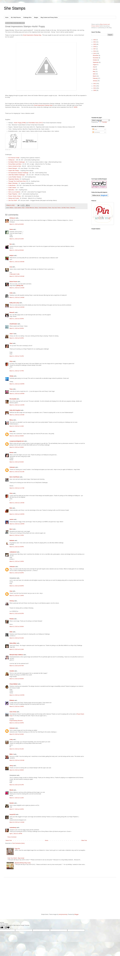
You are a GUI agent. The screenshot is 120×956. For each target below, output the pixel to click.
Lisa (11, 267)
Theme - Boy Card (52, 207)
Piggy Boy (17, 848)
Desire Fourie (13, 281)
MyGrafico (11, 189)
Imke (11, 431)
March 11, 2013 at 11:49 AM (17, 297)
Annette (12, 671)
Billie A (11, 754)
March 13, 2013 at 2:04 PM (17, 723)
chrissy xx (12, 218)
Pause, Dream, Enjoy (14, 196)
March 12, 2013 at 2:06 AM (17, 436)
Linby (11, 739)
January (95, 80)
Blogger (76, 914)
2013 (94, 53)
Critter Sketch (12, 187)
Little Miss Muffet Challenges (16, 174)
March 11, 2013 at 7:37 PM (17, 371)
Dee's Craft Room (14, 477)
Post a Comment (12, 837)
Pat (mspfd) (13, 399)
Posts (95, 129)
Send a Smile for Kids (14, 166)
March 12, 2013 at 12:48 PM (17, 524)
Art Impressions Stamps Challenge (18, 172)
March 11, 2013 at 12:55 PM (17, 307)
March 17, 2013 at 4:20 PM (17, 809)
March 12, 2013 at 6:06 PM (17, 586)
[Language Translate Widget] (100, 120)
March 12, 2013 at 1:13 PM (17, 535)
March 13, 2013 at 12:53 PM (17, 695)
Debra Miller (13, 643)
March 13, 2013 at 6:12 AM (17, 649)
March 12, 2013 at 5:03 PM (17, 572)
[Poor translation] (7, 927)
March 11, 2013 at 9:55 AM (17, 250)
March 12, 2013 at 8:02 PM (17, 613)
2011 (94, 86)
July (94, 67)
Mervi (11, 529)
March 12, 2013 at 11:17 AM (17, 488)
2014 (94, 51)
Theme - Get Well (61, 207)
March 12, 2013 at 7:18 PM (17, 595)
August (95, 64)
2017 (94, 49)
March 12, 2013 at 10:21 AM (17, 471)
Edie (11, 508)
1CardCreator (13, 324)
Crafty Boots (12, 185)
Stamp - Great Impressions (41, 207)
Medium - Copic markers (15, 207)
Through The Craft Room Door (17, 181)
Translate (102, 122)
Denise (11, 452)
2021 (94, 42)
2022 (94, 39)
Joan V (11, 333)
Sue (11, 244)
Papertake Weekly (13, 179)
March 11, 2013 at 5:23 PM (17, 338)
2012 (94, 83)
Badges (36, 17)
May (94, 71)
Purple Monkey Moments (16, 720)
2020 (94, 44)
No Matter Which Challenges (16, 162)
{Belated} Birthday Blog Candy (22, 863)
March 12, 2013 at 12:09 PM (17, 514)
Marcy (11, 420)
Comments (96, 132)
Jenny (11, 765)
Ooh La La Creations (14, 192)
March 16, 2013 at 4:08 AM (17, 770)
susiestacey (13, 827)
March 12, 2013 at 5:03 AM (17, 462)
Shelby (11, 376)
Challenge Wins (27, 17)
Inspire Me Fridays (13, 170)
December (96, 55)
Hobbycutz (11, 160)
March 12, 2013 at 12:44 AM (17, 414)
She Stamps (14, 8)
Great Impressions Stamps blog (32, 35)
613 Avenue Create (13, 157)
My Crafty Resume (16, 17)
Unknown (12, 467)
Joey (11, 591)
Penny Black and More (15, 164)
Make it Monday (13, 183)
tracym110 (12, 814)
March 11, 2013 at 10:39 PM (17, 384)
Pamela (12, 618)
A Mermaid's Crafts (14, 274)
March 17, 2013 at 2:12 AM (17, 797)
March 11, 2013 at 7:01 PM (17, 356)
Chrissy (12, 601)
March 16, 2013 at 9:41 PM (17, 784)
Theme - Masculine (70, 207)
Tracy (11, 389)
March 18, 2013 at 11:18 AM (17, 822)
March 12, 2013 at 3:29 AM (17, 447)
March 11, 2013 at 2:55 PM (17, 318)
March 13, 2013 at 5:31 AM (17, 638)
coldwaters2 (13, 552)
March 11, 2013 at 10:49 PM (17, 393)
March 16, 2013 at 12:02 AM (17, 760)
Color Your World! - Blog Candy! (16, 858)
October (95, 60)
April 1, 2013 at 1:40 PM (16, 833)
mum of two (13, 711)
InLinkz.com (7, 149)
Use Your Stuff (12, 200)
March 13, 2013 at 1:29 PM (17, 706)
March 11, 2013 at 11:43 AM (17, 287)
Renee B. (12, 312)
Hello (11, 632)
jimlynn (12, 255)
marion (11, 519)
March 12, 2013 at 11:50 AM (17, 502)
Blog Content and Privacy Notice (49, 17)
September (96, 62)
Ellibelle (12, 700)
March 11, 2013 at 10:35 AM (17, 276)
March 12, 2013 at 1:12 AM (17, 426)
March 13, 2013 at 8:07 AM (17, 665)
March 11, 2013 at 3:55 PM (17, 328)
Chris (11, 361)
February (95, 78)
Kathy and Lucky (14, 302)
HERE (75, 107)
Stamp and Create (13, 198)
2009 (94, 90)
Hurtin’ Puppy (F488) (20, 122)
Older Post (84, 840)
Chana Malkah (14, 684)
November (96, 57)
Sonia (11, 229)
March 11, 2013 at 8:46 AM (17, 224)
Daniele (12, 803)
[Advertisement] (102, 104)
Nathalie (12, 540)
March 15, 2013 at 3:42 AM (17, 734)
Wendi (11, 790)
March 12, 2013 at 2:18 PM (17, 561)
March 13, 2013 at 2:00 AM (17, 626)
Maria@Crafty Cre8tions (16, 654)
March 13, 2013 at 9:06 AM (17, 678)
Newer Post (9, 840)
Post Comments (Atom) (18, 843)
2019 (94, 46)
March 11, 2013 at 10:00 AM (17, 261)
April (94, 74)
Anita (11, 293)
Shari (11, 343)
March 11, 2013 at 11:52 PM (17, 405)
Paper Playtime (12, 194)
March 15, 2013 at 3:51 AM (17, 749)
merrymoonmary (63, 914)
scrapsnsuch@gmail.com (17, 441)
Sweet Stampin (12, 168)
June (94, 69)
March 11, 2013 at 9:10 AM (17, 239)
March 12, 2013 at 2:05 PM (17, 546)
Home (6, 17)
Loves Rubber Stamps (14, 177)
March (94, 76)
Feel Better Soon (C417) (36, 122)
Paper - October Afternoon (28, 207)
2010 (94, 88)
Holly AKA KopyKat (15, 410)
